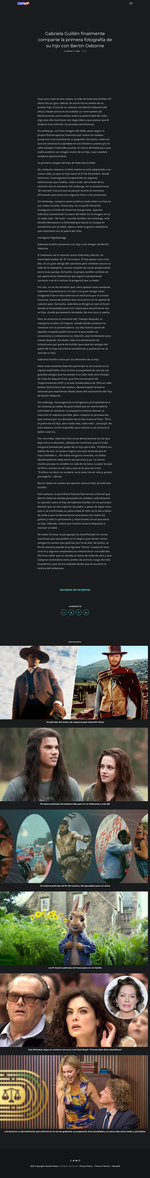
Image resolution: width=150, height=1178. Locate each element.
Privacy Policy (85, 1166)
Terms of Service (102, 1166)
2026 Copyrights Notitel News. (44, 1166)
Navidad (116, 1166)
